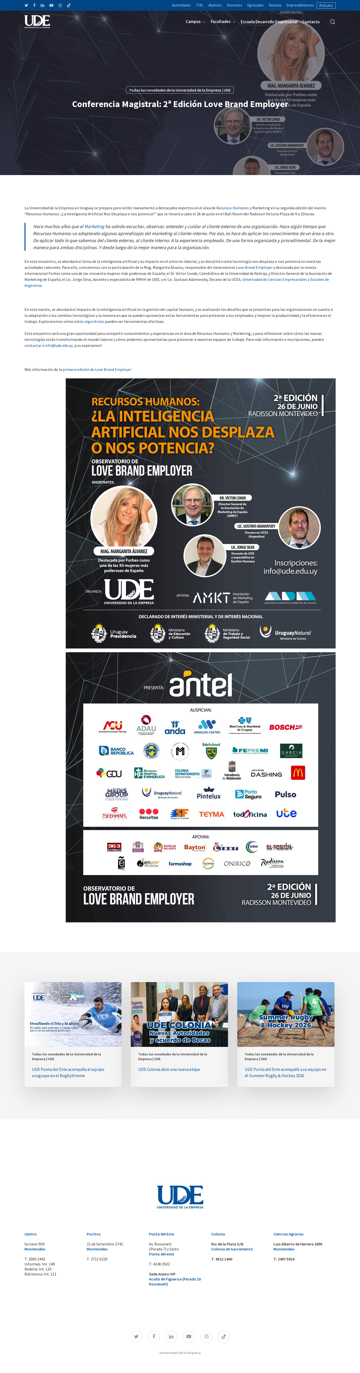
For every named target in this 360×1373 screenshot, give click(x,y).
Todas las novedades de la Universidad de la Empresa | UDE (66, 1056)
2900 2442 (36, 1258)
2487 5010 (286, 1258)
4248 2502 (161, 1263)
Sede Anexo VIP (162, 1273)
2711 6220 (99, 1258)
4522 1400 (224, 1258)
